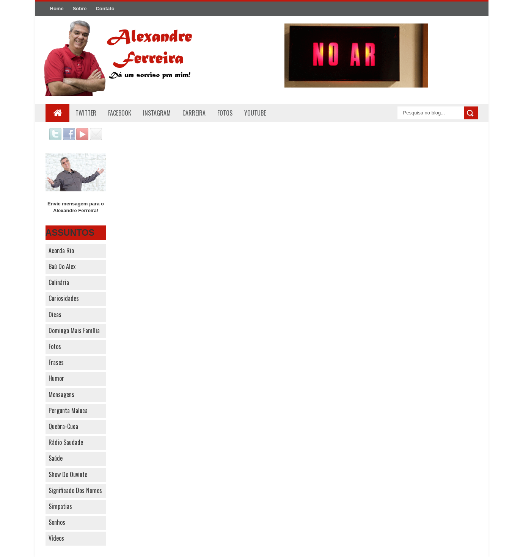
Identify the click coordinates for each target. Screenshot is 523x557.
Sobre (80, 8)
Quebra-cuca (63, 426)
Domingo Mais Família (74, 330)
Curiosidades (64, 298)
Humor (56, 378)
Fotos (55, 346)
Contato (105, 8)
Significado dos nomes (75, 490)
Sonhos (57, 522)
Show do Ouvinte (68, 474)
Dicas (55, 314)
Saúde (56, 458)
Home (57, 8)
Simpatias (60, 506)
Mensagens (61, 394)
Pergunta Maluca (68, 410)
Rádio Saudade (66, 442)
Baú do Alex (62, 266)
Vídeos (56, 538)
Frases (56, 362)
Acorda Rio (61, 250)
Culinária (59, 282)
